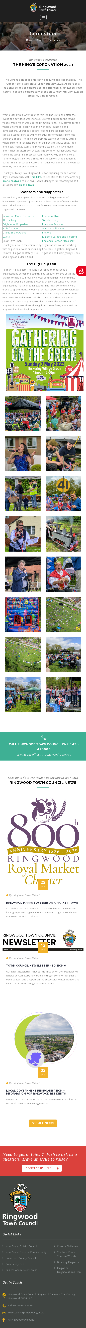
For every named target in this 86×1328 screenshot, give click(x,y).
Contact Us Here (42, 1168)
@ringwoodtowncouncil (21, 1319)
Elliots (6, 236)
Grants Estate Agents (14, 232)
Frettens (46, 232)
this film (35, 177)
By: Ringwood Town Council (23, 895)
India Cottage (10, 228)
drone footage (12, 180)
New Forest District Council (21, 1246)
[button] (43, 17)
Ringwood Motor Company (18, 216)
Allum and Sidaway (53, 228)
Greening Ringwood (68, 1262)
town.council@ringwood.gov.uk (26, 1312)
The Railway (10, 220)
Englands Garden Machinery (58, 241)
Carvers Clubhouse (67, 1246)
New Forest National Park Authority (26, 1252)
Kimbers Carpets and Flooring (59, 236)
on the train (26, 184)
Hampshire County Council (21, 1258)
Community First (15, 1264)
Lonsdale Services (52, 224)
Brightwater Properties (15, 224)
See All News (43, 1123)
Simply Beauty (50, 220)
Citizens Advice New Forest (21, 1270)
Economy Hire (50, 216)
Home (29, 40)
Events (42, 40)
